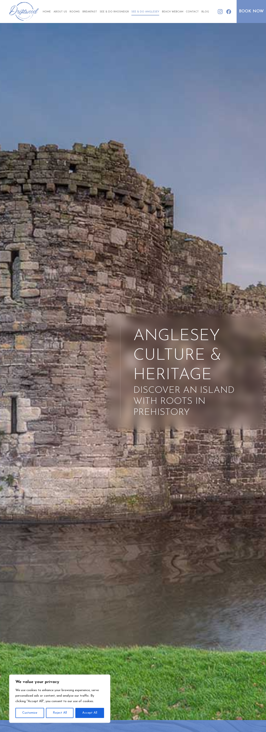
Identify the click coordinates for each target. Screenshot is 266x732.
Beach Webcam (172, 12)
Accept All (89, 713)
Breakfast (89, 12)
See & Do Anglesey (145, 12)
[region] (59, 699)
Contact (192, 12)
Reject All (60, 713)
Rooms (75, 12)
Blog (205, 12)
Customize (29, 713)
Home (47, 12)
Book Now (251, 11)
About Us (60, 12)
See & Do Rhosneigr (114, 12)
